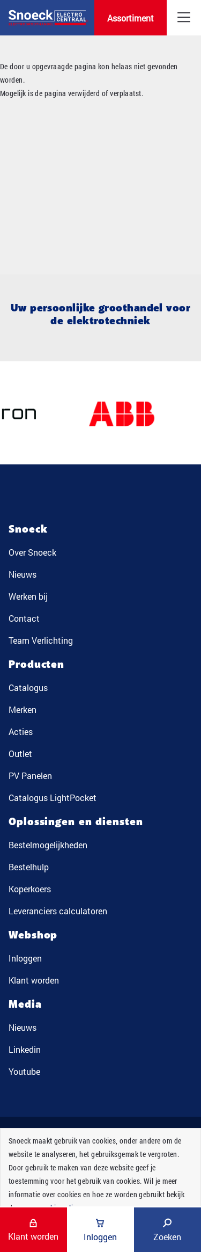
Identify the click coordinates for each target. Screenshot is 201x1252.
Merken (22, 709)
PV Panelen (30, 775)
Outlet (20, 753)
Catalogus (28, 687)
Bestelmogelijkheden (48, 844)
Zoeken (167, 1230)
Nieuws (22, 574)
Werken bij (28, 596)
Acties (21, 731)
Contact (24, 618)
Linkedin (25, 1049)
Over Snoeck (32, 552)
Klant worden (34, 980)
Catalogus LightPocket (52, 797)
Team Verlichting (41, 640)
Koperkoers (30, 888)
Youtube (24, 1071)
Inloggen (25, 958)
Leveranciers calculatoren (58, 910)
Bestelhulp (29, 866)
